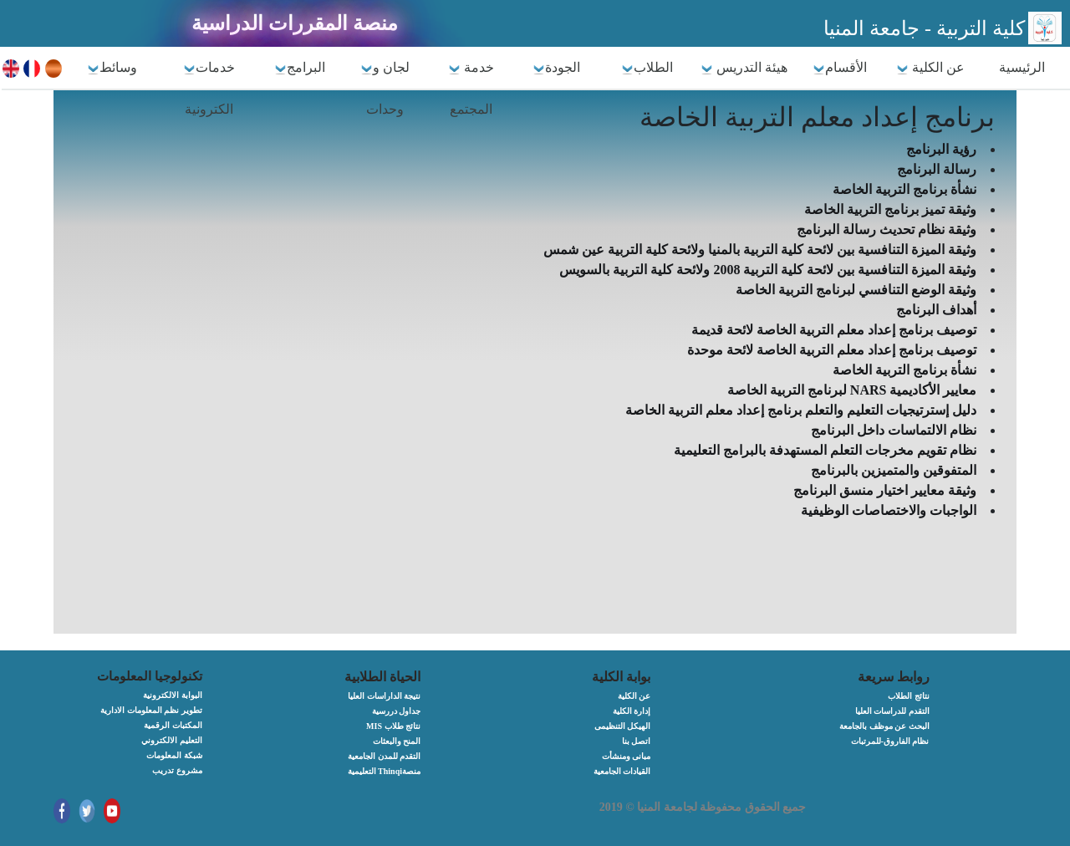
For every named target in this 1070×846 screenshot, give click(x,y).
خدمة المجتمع (471, 88)
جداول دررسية (396, 711)
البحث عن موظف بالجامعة (884, 726)
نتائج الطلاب (909, 696)
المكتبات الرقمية (173, 725)
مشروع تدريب (177, 770)
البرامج (299, 67)
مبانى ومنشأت (626, 756)
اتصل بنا (636, 741)
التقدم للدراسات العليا (892, 711)
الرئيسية (1022, 67)
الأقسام (840, 67)
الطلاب (647, 67)
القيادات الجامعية (622, 771)
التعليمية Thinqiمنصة (384, 771)
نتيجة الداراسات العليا (384, 696)
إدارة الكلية (632, 711)
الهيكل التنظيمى (622, 726)
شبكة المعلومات (174, 755)
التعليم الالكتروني (171, 740)
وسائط (112, 67)
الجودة (556, 67)
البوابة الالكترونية (172, 695)
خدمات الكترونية (209, 88)
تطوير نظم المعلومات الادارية (151, 710)
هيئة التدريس (744, 67)
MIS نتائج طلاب (393, 726)
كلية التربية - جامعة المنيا (924, 28)
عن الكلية (930, 67)
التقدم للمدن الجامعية (384, 756)
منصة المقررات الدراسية (294, 23)
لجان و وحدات (385, 88)
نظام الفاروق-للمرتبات (890, 741)
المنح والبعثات (397, 741)
